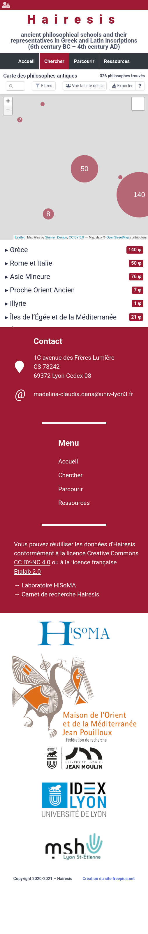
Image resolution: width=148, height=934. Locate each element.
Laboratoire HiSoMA (49, 585)
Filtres (43, 85)
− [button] (8, 110)
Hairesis (74, 19)
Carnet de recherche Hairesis (60, 594)
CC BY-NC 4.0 (32, 562)
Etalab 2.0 (27, 571)
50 (85, 169)
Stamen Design (56, 237)
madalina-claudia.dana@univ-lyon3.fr (74, 394)
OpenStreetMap (117, 237)
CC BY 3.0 (76, 237)
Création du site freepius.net (108, 878)
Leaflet (19, 237)
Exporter (122, 85)
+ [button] (8, 101)
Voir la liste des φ (85, 85)
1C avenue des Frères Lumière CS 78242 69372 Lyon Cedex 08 (64, 366)
